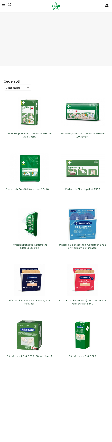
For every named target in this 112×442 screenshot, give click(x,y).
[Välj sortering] (18, 88)
